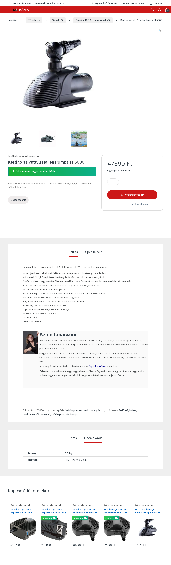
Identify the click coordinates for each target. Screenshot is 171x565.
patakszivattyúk (31, 414)
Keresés (152, 10)
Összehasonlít (18, 199)
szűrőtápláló (57, 414)
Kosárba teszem (134, 194)
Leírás (73, 252)
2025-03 (123, 410)
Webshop (156, 3)
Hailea (132, 410)
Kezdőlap (13, 20)
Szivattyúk (57, 20)
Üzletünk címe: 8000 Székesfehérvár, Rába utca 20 (36, 3)
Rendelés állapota (134, 3)
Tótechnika (34, 20)
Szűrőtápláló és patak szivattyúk (93, 20)
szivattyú (45, 414)
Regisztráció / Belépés (104, 3)
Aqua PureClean (97, 366)
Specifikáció (93, 252)
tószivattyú (71, 414)
